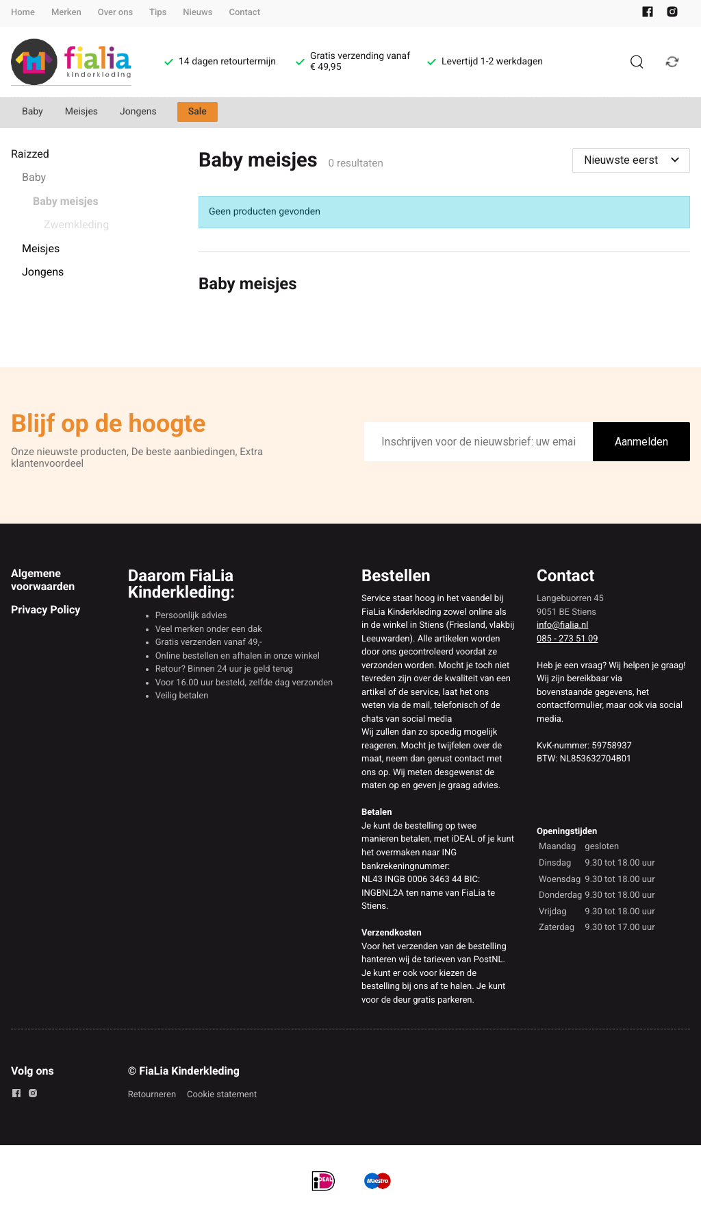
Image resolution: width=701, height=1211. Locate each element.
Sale (197, 111)
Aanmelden (641, 441)
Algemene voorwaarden (43, 579)
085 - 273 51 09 (567, 639)
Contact (244, 13)
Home (23, 13)
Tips (157, 13)
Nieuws (197, 13)
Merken (66, 13)
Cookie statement (222, 1095)
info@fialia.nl (562, 625)
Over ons (115, 13)
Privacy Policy (45, 609)
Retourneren (152, 1095)
